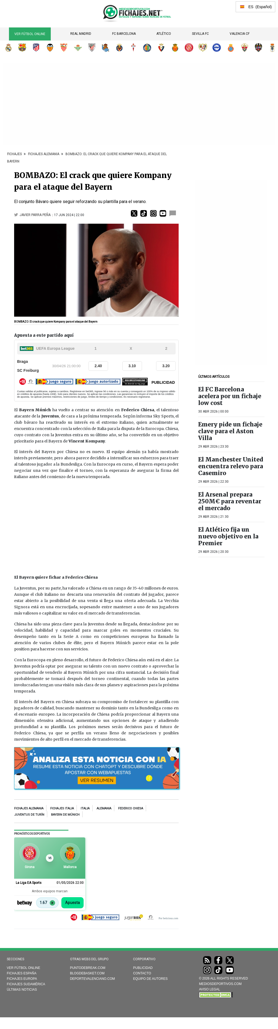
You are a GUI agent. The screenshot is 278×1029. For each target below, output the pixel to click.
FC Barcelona (124, 34)
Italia (85, 808)
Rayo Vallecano (202, 47)
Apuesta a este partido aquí (44, 335)
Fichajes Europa (22, 979)
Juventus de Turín (29, 814)
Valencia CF (239, 34)
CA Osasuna (161, 47)
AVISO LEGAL (209, 989)
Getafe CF (147, 47)
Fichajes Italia (62, 808)
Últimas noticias (22, 989)
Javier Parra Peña (35, 215)
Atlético (163, 34)
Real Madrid (80, 34)
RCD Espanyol (230, 47)
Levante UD (258, 47)
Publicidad (143, 968)
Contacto (142, 973)
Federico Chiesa (130, 808)
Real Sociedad (105, 47)
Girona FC (189, 47)
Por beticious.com (168, 918)
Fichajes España (21, 973)
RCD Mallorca (175, 47)
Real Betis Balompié (78, 47)
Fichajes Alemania (28, 808)
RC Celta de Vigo (133, 47)
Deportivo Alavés (216, 47)
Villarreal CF (119, 47)
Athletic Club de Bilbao (91, 47)
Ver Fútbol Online (29, 34)
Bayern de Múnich (65, 814)
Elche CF (244, 47)
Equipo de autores (150, 979)
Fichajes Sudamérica (26, 984)
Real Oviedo (272, 47)
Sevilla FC (200, 34)
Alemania (104, 808)
